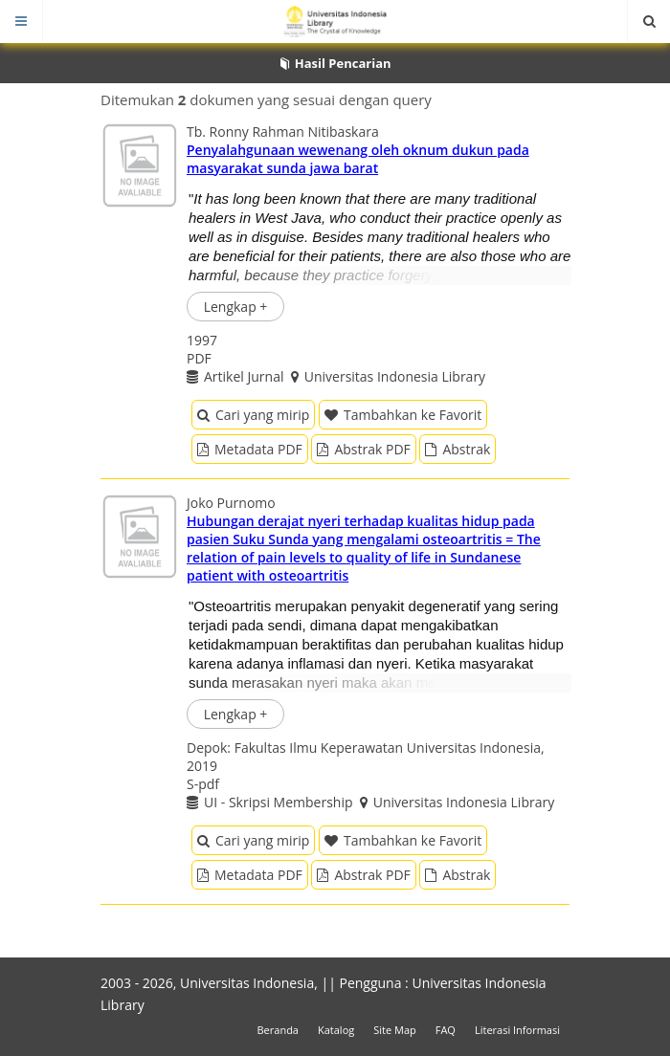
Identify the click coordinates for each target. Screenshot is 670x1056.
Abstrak (457, 449)
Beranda (278, 1030)
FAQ (446, 1030)
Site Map (394, 1030)
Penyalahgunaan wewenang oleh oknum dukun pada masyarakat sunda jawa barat (358, 159)
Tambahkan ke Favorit (402, 415)
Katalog (336, 1030)
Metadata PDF (249, 449)
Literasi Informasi (517, 1030)
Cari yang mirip (253, 415)
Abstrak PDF (363, 449)
